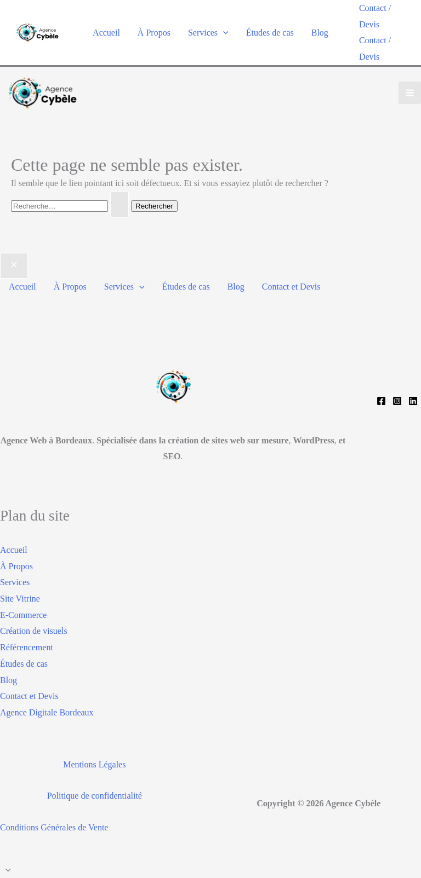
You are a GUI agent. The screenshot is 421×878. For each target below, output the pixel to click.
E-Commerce (23, 615)
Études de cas (270, 32)
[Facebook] (381, 401)
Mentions (79, 764)
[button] (384, 16)
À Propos (154, 32)
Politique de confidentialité (94, 795)
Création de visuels (33, 631)
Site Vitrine (20, 598)
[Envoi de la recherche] (119, 205)
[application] (223, 32)
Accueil (106, 32)
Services (208, 32)
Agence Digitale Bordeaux (47, 712)
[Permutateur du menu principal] (410, 93)
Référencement (26, 647)
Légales (111, 764)
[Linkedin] (413, 401)
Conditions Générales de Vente (54, 827)
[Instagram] (397, 401)
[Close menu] (14, 266)
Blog (319, 32)
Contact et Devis (291, 286)
